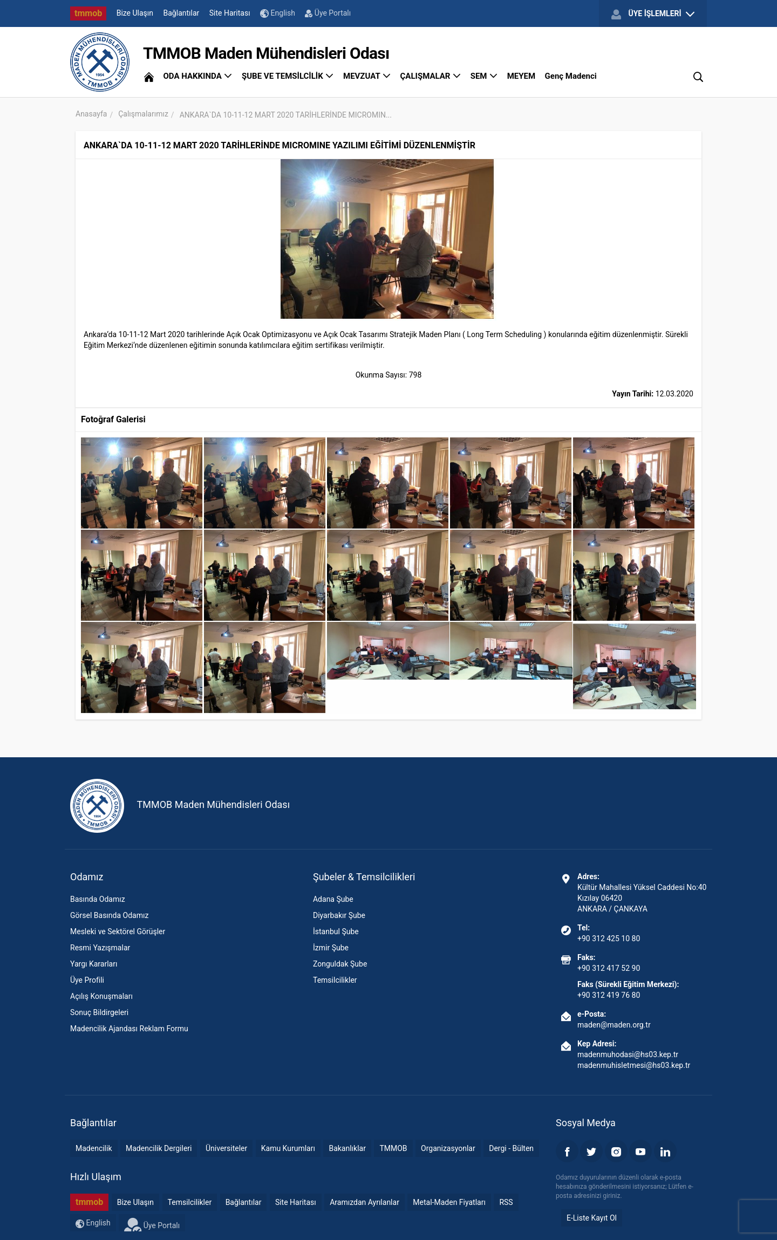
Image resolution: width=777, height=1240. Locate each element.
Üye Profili (87, 980)
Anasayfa (91, 113)
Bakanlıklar (347, 1148)
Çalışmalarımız (143, 113)
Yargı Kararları (93, 964)
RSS (506, 1202)
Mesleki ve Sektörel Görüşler (117, 931)
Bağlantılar (181, 13)
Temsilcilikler (335, 980)
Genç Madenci (571, 76)
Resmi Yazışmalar (100, 947)
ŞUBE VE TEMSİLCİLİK (288, 76)
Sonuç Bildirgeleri (99, 1012)
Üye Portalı (328, 13)
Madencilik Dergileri (159, 1148)
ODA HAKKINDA (197, 76)
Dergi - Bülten (511, 1148)
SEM (484, 76)
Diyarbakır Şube (339, 915)
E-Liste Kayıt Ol (592, 1218)
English (277, 13)
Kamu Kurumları (288, 1148)
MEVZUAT (367, 76)
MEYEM (521, 76)
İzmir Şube (331, 947)
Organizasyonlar (448, 1148)
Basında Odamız (97, 899)
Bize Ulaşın (135, 13)
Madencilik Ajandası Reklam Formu (129, 1028)
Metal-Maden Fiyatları (449, 1202)
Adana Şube (333, 899)
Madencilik (94, 1148)
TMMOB (393, 1148)
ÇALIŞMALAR (430, 76)
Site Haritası (229, 13)
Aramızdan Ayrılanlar (364, 1202)
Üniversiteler (226, 1148)
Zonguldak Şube (340, 964)
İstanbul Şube (336, 931)
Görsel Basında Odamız (109, 915)
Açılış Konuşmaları (101, 996)
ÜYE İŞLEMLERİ (652, 14)
